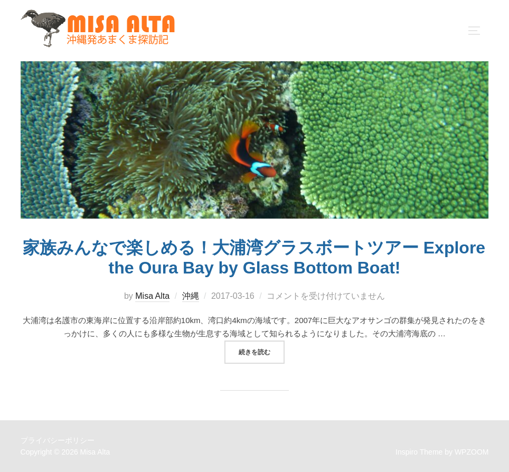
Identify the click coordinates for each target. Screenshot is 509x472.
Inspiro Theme (418, 452)
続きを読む (262, 351)
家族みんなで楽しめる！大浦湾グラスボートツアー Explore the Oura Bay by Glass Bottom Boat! (254, 257)
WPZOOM (472, 452)
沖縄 (190, 295)
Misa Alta (152, 295)
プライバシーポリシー (58, 440)
